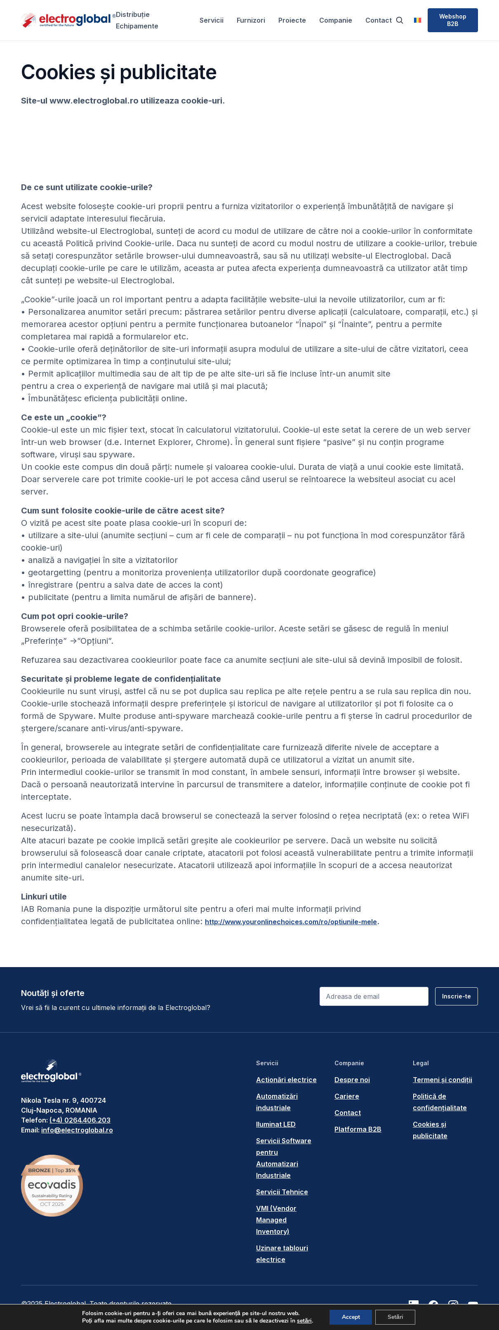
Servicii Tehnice (282, 1192)
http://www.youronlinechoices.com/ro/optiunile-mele (291, 922)
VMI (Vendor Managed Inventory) (276, 1220)
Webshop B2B (452, 20)
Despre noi (352, 1080)
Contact (378, 20)
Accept (350, 1317)
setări (304, 1321)
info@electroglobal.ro (77, 1130)
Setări (395, 1317)
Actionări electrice (286, 1080)
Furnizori (251, 20)
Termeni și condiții (442, 1080)
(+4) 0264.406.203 (80, 1120)
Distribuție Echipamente (137, 20)
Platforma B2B (357, 1129)
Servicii (212, 20)
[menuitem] (417, 20)
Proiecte (292, 20)
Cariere (346, 1096)
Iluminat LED (276, 1124)
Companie (335, 20)
